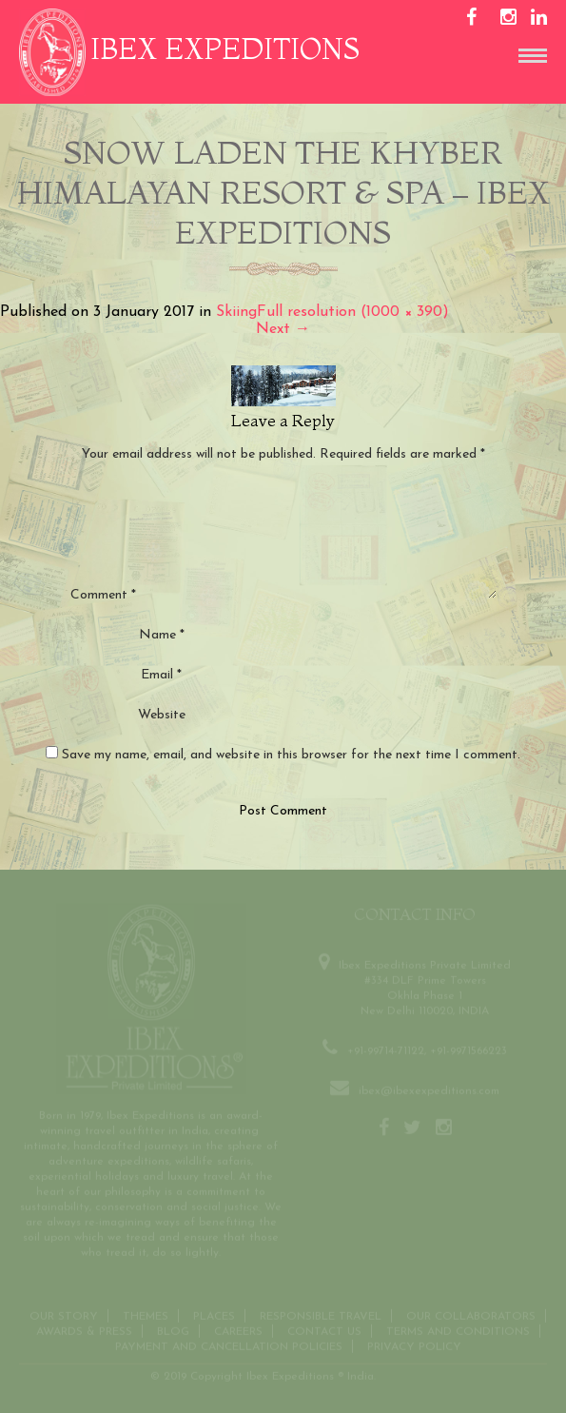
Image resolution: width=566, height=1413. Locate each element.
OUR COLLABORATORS (471, 1315)
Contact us (324, 1330)
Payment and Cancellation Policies (228, 1345)
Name (162, 635)
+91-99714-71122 (385, 1049)
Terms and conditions (458, 1330)
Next (283, 329)
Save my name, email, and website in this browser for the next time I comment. (291, 755)
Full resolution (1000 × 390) (353, 312)
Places (214, 1315)
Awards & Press (84, 1330)
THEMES (145, 1315)
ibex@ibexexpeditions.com (429, 1089)
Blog (173, 1330)
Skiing (236, 312)
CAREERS (238, 1330)
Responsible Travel (320, 1315)
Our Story (63, 1315)
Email (161, 675)
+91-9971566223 (468, 1049)
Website (161, 715)
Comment (103, 595)
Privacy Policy (414, 1345)
